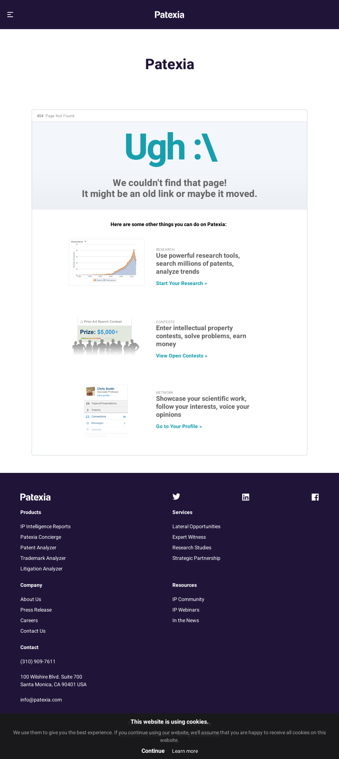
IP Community (188, 599)
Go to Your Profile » (179, 426)
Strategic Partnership (196, 558)
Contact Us (32, 631)
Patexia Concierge (40, 537)
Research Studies (191, 548)
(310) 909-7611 (38, 661)
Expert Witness (189, 537)
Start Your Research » (181, 283)
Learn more (185, 751)
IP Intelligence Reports (45, 526)
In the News (185, 620)
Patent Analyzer (38, 548)
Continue (153, 751)
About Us (30, 599)
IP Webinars (185, 610)
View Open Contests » (181, 356)
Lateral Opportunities (196, 526)
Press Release (36, 610)
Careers (29, 620)
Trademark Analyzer (43, 558)
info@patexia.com (41, 700)
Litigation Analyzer (41, 569)
